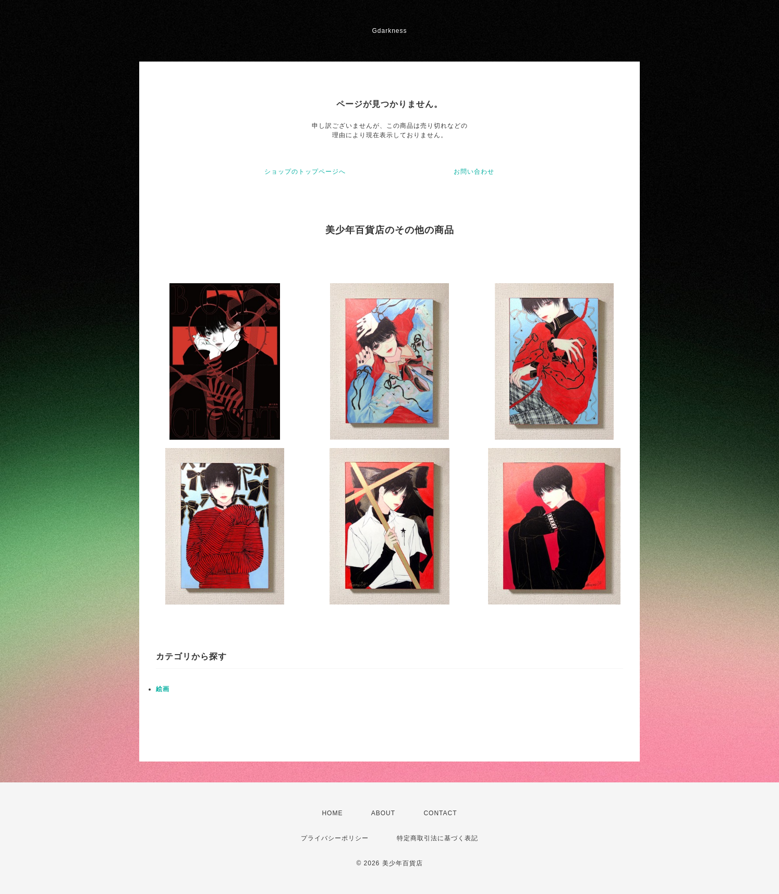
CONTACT (440, 813)
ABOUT (383, 813)
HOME (332, 813)
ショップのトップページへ (305, 171)
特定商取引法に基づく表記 (437, 838)
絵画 (162, 689)
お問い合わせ (474, 171)
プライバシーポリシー (335, 838)
